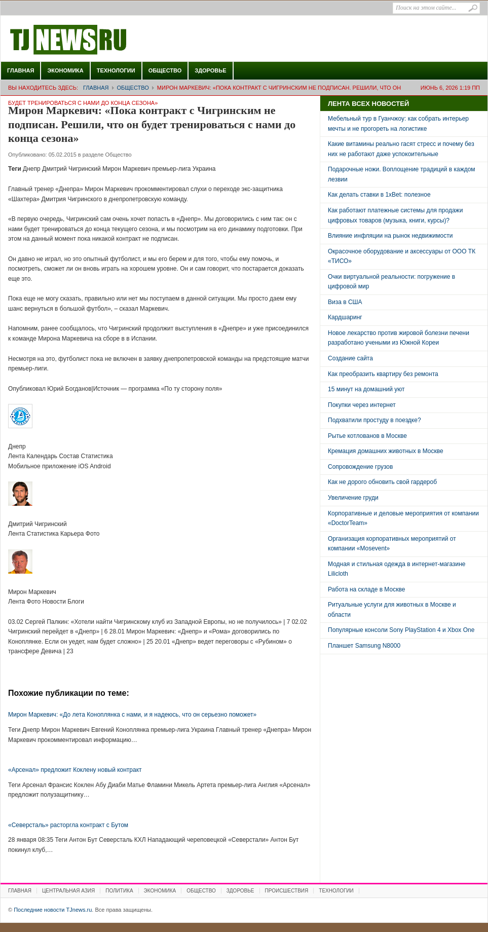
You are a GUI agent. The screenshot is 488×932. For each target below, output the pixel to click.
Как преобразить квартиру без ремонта (383, 374)
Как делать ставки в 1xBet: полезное (379, 194)
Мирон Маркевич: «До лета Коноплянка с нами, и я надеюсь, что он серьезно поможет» (132, 714)
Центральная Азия (68, 890)
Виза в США (345, 302)
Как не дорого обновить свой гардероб (382, 482)
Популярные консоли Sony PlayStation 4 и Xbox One (401, 629)
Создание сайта (350, 358)
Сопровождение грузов (360, 466)
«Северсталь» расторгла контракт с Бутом (68, 825)
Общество (165, 70)
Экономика (65, 70)
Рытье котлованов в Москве (367, 435)
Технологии (116, 70)
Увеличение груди (353, 497)
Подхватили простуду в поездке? (374, 420)
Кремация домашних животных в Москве (385, 451)
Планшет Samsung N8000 (364, 645)
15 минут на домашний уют (366, 389)
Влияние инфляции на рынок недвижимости (390, 235)
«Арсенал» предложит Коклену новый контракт (75, 769)
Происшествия (287, 890)
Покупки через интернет (362, 404)
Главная (20, 70)
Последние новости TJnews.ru (96, 40)
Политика (119, 890)
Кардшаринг (345, 317)
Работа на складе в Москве (366, 589)
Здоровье (210, 70)
